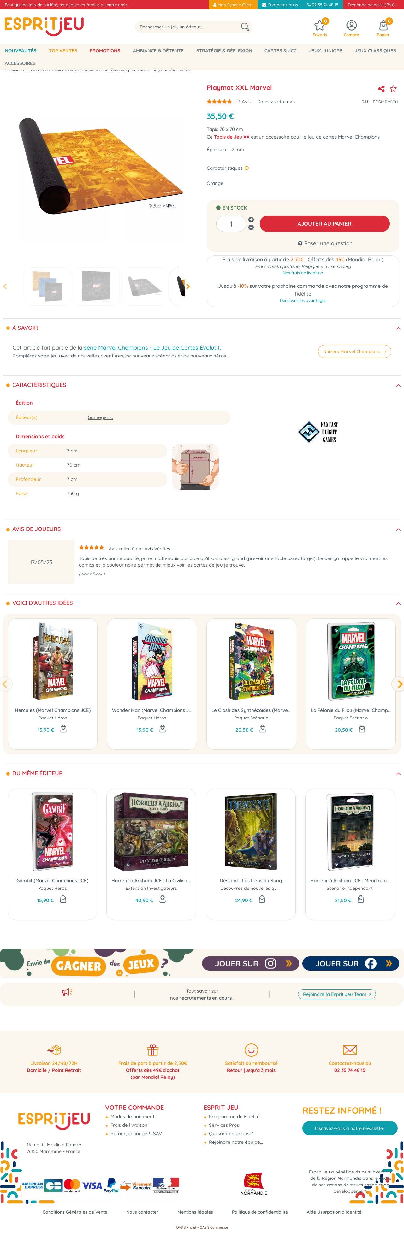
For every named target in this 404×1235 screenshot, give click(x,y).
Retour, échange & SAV (135, 1129)
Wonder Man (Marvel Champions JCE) (152, 710)
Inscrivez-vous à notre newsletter (350, 1123)
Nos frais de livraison (303, 273)
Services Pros (223, 1120)
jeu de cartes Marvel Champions (344, 137)
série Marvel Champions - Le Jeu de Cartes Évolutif (152, 347)
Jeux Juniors (325, 51)
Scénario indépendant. (350, 888)
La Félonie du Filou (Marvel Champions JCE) (351, 710)
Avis (245, 101)
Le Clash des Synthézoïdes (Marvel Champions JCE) (251, 710)
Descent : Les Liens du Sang (251, 881)
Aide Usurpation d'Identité (341, 1212)
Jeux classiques (375, 51)
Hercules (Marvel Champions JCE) (53, 710)
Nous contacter (139, 1212)
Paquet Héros (53, 718)
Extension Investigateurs (151, 888)
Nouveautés (20, 51)
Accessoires (20, 63)
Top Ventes (63, 51)
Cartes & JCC (280, 51)
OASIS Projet (186, 1227)
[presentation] (4, 286)
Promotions (105, 51)
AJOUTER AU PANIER (324, 223)
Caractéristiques (225, 168)
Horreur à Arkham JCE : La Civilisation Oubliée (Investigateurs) (151, 881)
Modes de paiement (131, 1112)
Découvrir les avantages (303, 301)
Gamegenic (100, 417)
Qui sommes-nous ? (230, 1129)
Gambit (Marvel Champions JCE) (52, 881)
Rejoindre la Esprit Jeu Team (335, 987)
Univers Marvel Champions (354, 351)
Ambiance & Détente (158, 51)
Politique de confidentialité (263, 1212)
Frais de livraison (128, 1120)
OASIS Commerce (214, 1227)
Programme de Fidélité (234, 1112)
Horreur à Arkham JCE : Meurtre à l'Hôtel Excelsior (350, 881)
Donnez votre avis (276, 101)
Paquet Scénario (251, 718)
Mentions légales (195, 1212)
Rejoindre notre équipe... (235, 1137)
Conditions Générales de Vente (69, 1212)
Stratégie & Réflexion (224, 51)
